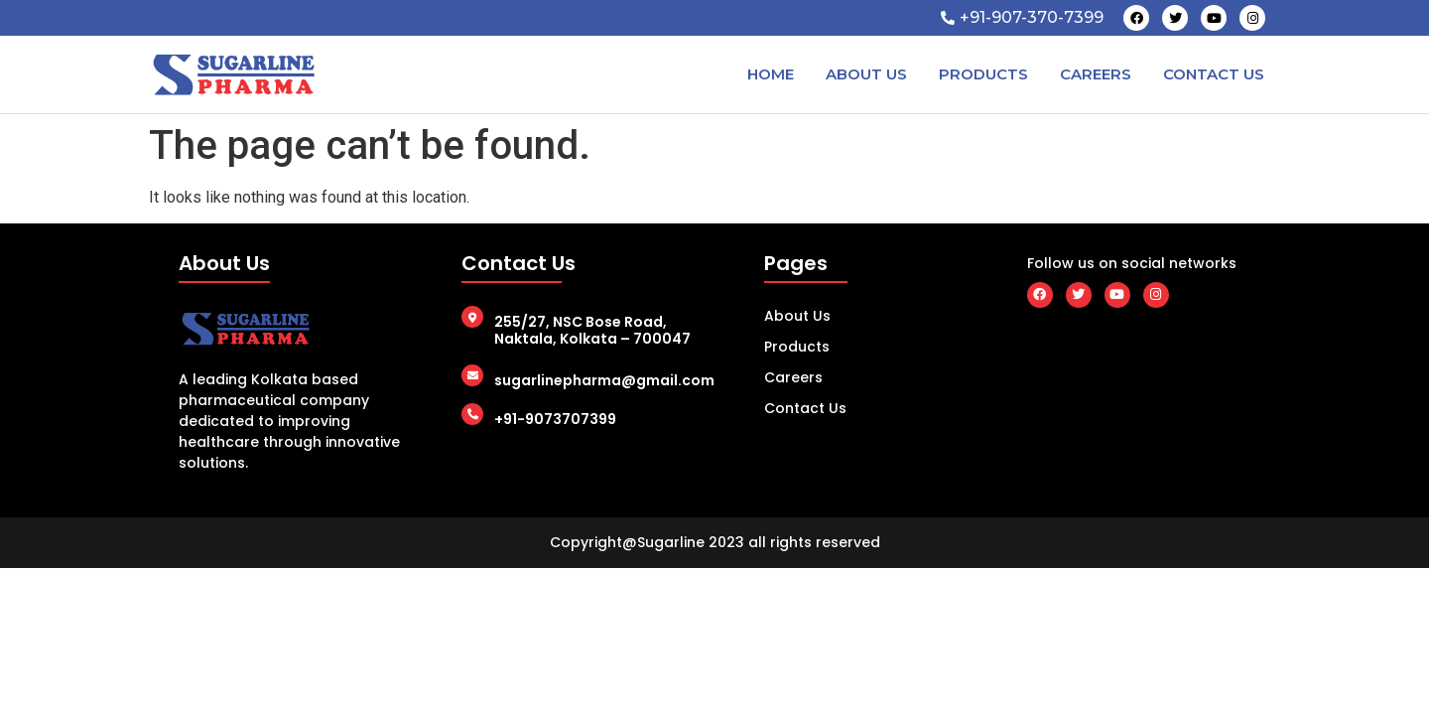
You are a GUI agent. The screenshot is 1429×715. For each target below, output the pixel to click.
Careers (1095, 74)
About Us (866, 74)
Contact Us (1213, 74)
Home (770, 74)
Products (983, 74)
